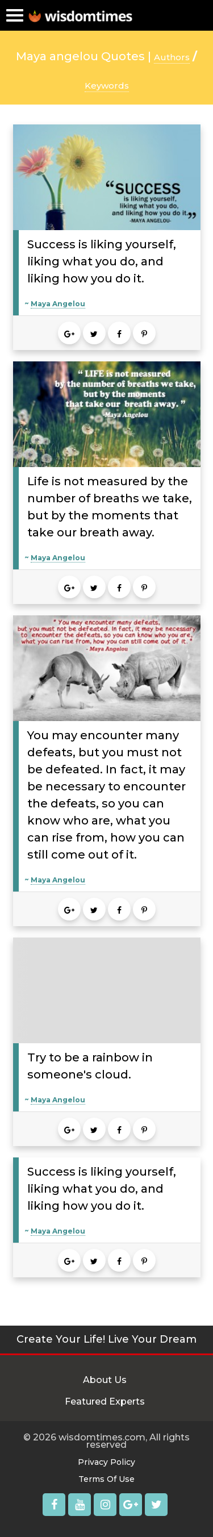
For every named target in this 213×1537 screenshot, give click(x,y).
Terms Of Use (106, 1479)
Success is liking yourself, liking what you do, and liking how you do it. (101, 261)
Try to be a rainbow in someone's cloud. (90, 1066)
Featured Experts (105, 1401)
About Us (105, 1379)
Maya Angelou (58, 303)
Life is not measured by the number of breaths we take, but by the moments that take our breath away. (109, 506)
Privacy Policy (106, 1462)
